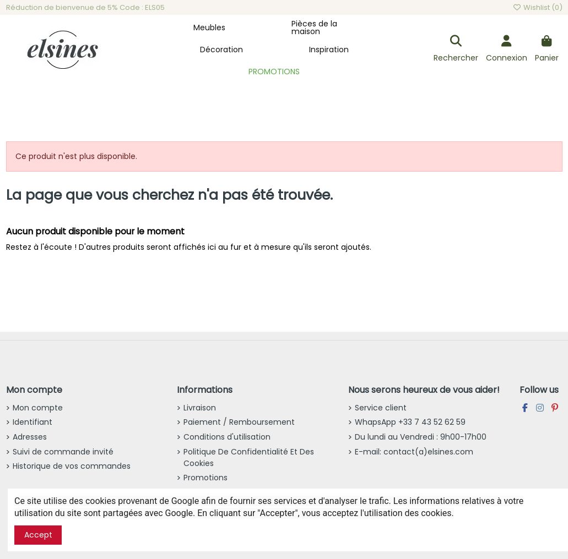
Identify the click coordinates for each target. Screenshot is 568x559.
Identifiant (32, 422)
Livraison (199, 407)
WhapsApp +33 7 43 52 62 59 (410, 422)
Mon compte (38, 407)
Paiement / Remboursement (239, 422)
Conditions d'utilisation (227, 436)
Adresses (30, 436)
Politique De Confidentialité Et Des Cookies (248, 457)
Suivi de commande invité (63, 451)
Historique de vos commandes (72, 466)
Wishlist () (537, 7)
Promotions (205, 477)
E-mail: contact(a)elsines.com (414, 451)
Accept (38, 534)
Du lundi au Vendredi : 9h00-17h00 (420, 436)
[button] (209, 28)
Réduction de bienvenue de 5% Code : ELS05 (85, 7)
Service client (381, 407)
